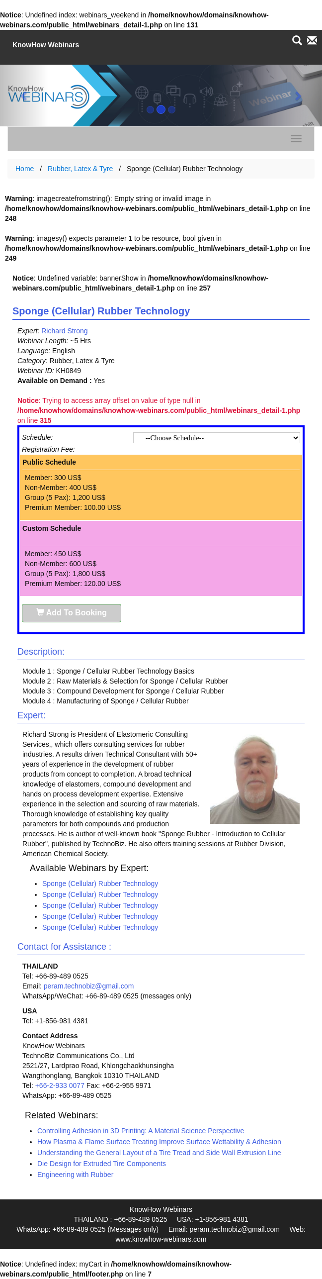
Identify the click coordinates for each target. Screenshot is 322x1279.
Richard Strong (64, 331)
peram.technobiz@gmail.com (89, 986)
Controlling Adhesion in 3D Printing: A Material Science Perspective (140, 1131)
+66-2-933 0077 (59, 1085)
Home (24, 169)
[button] (24, 95)
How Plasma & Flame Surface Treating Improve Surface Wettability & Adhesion (159, 1142)
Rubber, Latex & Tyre (80, 169)
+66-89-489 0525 (140, 1219)
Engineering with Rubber (75, 1175)
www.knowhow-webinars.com (161, 1239)
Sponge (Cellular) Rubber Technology (100, 883)
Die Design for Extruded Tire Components (101, 1164)
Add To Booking (71, 612)
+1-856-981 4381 (221, 1219)
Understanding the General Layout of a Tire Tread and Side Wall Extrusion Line (159, 1153)
